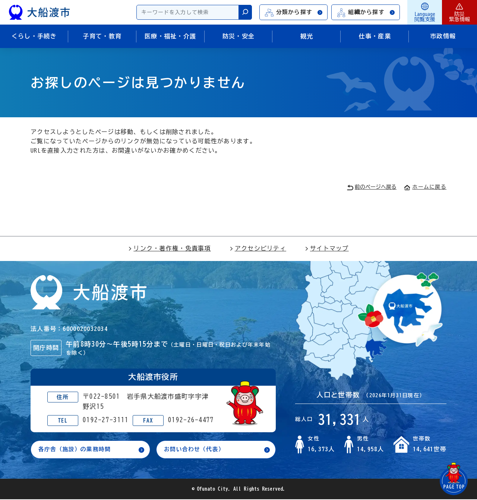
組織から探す (366, 12)
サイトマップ (327, 248)
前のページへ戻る (372, 187)
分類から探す (294, 12)
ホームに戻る (425, 187)
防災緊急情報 (459, 12)
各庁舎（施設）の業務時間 (77, 450)
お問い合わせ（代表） (196, 450)
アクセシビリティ (258, 248)
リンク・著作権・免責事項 (169, 248)
